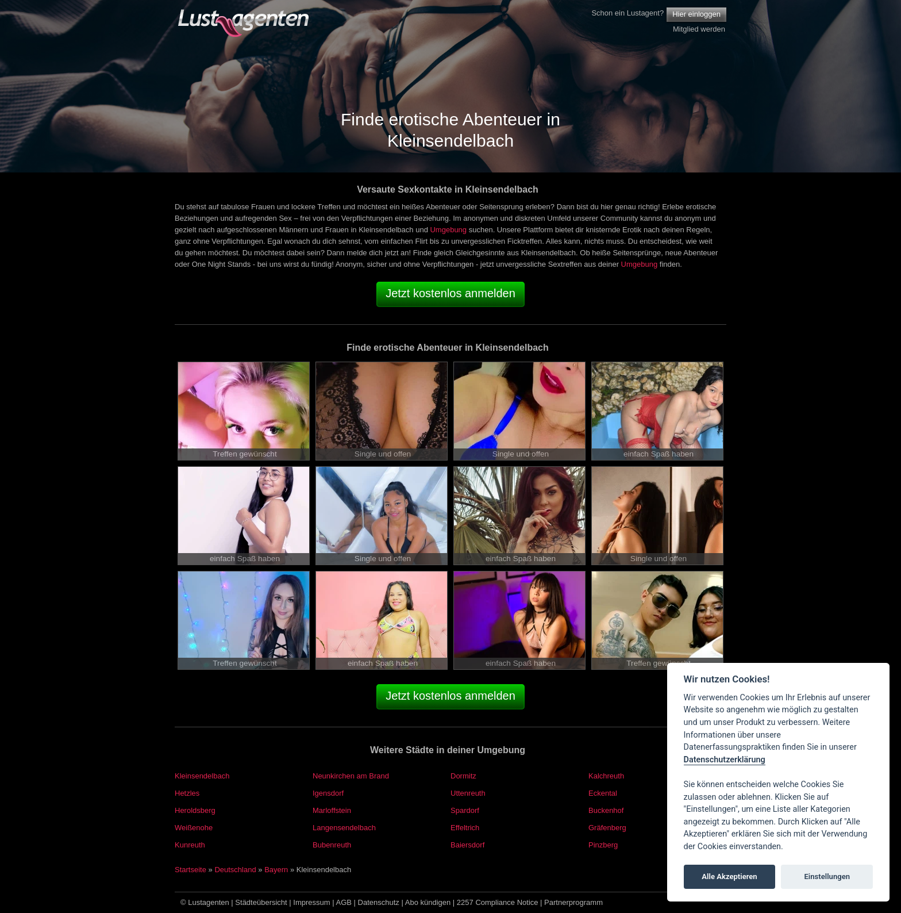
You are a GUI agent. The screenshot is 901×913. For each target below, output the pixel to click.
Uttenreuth (468, 793)
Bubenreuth (332, 845)
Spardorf (464, 810)
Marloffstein (332, 810)
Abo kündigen (428, 902)
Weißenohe (194, 827)
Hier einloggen (696, 14)
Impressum (311, 902)
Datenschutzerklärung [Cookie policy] (724, 760)
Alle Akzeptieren (729, 876)
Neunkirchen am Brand (351, 776)
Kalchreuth (606, 776)
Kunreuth (190, 845)
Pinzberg (603, 845)
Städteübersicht (261, 902)
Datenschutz (378, 902)
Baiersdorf (467, 845)
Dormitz (463, 776)
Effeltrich (464, 827)
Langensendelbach (344, 827)
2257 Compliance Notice (497, 902)
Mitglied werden (699, 29)
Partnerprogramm (573, 902)
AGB (344, 902)
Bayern (276, 869)
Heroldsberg (195, 810)
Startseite (190, 869)
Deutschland (235, 869)
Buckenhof (605, 810)
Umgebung (448, 229)
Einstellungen (827, 876)
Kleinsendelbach (202, 776)
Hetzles (187, 793)
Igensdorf (328, 793)
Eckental (602, 793)
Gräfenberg (607, 827)
